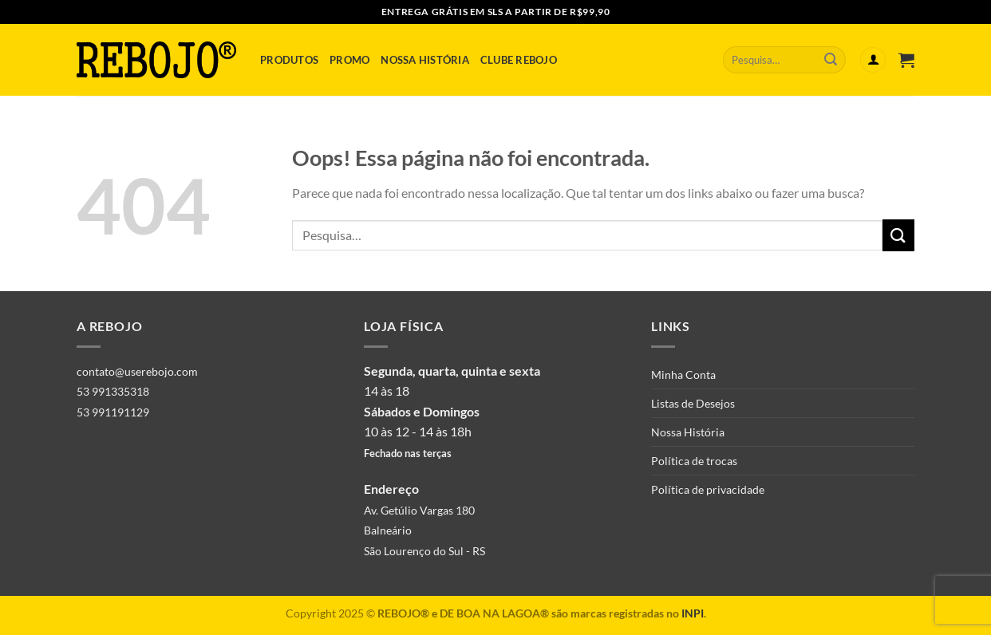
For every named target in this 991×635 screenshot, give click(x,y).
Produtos (289, 59)
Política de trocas (694, 460)
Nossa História (425, 59)
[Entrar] (873, 60)
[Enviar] (830, 59)
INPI (692, 613)
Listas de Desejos (693, 403)
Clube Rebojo (518, 59)
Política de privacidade (707, 489)
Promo (349, 59)
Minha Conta (683, 374)
